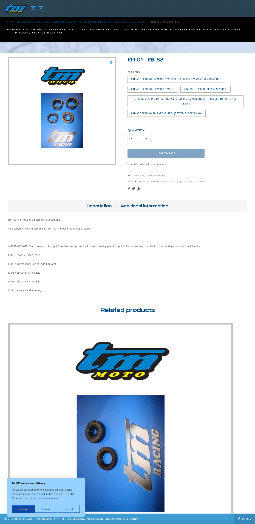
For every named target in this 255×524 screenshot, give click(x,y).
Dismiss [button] (246, 519)
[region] (46, 498)
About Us (93, 506)
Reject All (46, 509)
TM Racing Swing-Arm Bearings (158, 387)
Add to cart (167, 153)
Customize (23, 509)
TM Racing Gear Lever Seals (219, 387)
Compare (161, 164)
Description (99, 206)
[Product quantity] (139, 138)
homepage (16, 29)
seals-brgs (134, 72)
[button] (110, 62)
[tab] (99, 206)
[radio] (176, 79)
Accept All (69, 509)
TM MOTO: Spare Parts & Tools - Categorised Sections (46, 22)
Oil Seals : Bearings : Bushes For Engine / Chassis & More (112, 22)
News (105, 506)
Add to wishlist (140, 164)
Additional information (144, 206)
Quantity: (136, 130)
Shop (10, 22)
